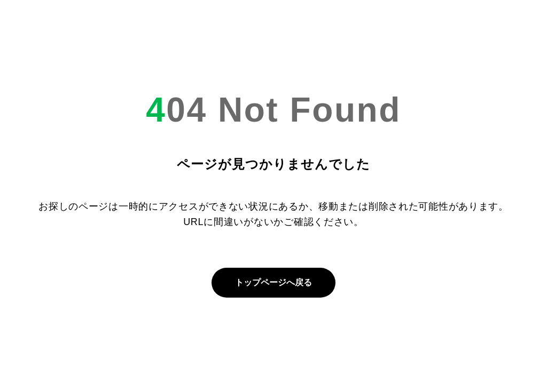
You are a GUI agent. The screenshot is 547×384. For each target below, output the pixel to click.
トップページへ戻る (273, 282)
